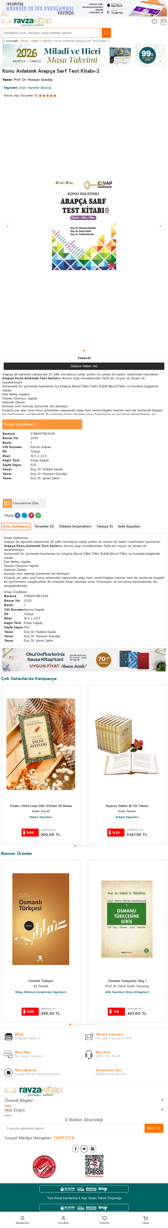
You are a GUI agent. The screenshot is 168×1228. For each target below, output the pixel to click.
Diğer (35, 41)
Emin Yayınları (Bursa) (27, 87)
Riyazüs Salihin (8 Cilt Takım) (127, 806)
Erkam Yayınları (127, 817)
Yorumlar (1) (29, 95)
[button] (84, 350)
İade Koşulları (129, 526)
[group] (84, 224)
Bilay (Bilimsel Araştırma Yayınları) (40, 992)
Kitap (24, 41)
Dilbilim (47, 41)
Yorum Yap (11, 95)
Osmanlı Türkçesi (40, 981)
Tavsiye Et (105, 526)
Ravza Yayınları (41, 817)
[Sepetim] (163, 22)
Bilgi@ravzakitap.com (111, 1074)
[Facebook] (75, 1149)
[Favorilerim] (154, 22)
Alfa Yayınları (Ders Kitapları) (127, 992)
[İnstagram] (92, 1149)
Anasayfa (10, 41)
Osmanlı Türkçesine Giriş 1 (127, 981)
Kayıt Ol (154, 1128)
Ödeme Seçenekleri (75, 526)
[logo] (26, 22)
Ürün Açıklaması (16, 526)
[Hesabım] (145, 22)
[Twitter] (84, 1149)
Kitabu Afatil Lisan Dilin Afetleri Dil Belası (41, 806)
